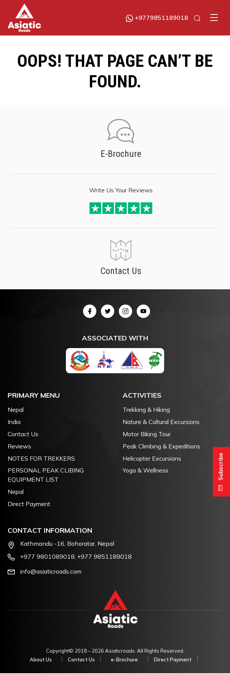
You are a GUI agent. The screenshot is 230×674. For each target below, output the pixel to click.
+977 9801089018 (47, 557)
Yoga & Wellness (146, 471)
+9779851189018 (157, 17)
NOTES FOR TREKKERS (41, 459)
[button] (214, 17)
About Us (41, 660)
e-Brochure (124, 660)
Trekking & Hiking (148, 410)
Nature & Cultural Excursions (162, 422)
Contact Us (23, 434)
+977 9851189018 (105, 557)
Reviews (20, 446)
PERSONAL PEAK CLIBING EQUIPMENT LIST (46, 475)
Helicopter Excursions (153, 459)
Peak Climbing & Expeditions (163, 446)
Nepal (16, 410)
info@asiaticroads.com (51, 572)
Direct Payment (30, 504)
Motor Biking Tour (147, 434)
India (14, 422)
